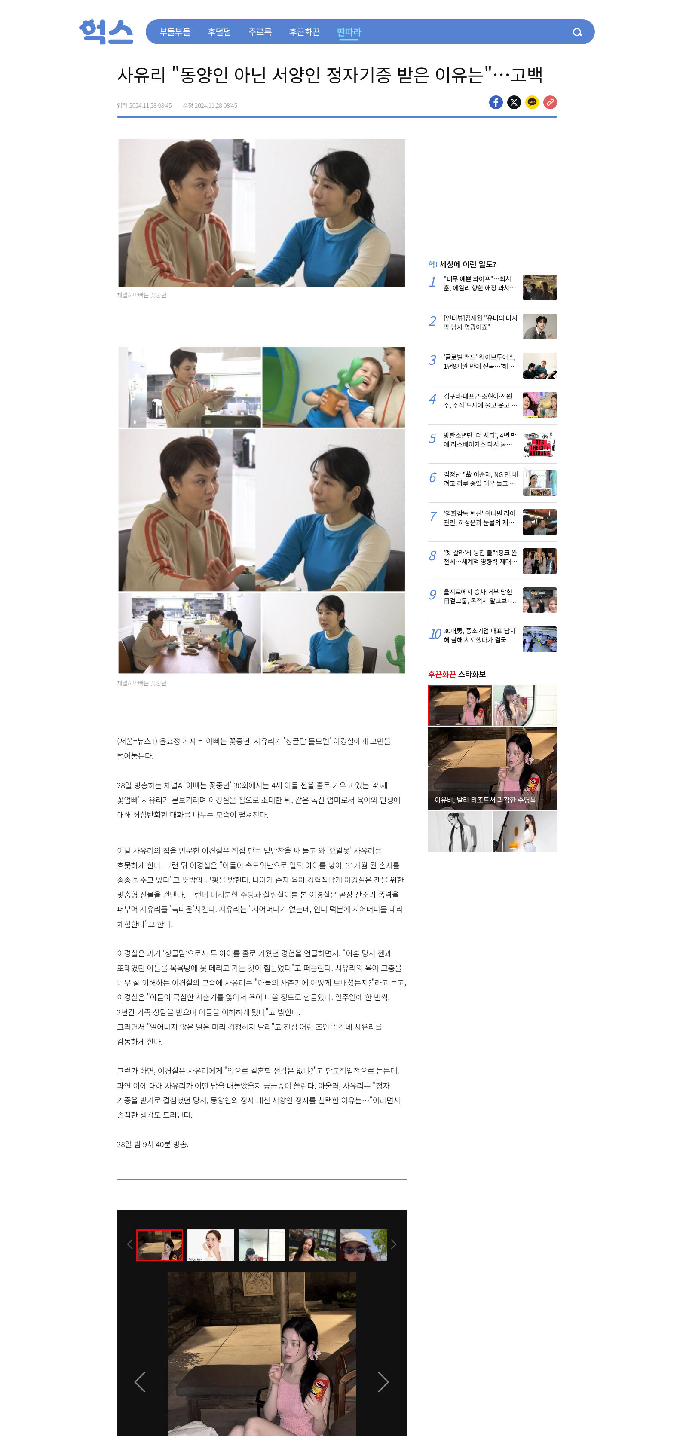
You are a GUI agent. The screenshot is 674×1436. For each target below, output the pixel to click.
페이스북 (496, 102)
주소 (550, 102)
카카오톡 (532, 102)
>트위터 (514, 102)
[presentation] (129, 1244)
